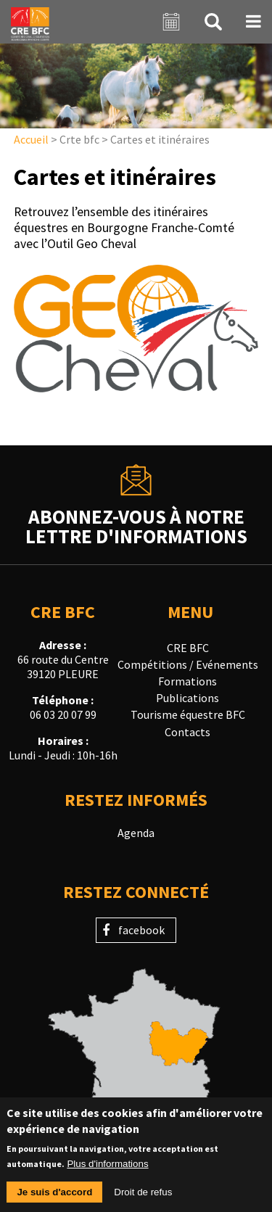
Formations (187, 681)
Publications (187, 697)
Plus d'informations (107, 1172)
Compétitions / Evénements (188, 664)
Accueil (31, 139)
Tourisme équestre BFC (188, 714)
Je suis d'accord (54, 1200)
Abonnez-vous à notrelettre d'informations (136, 525)
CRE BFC (188, 647)
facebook (141, 930)
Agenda (136, 832)
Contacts (187, 732)
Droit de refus (143, 1200)
